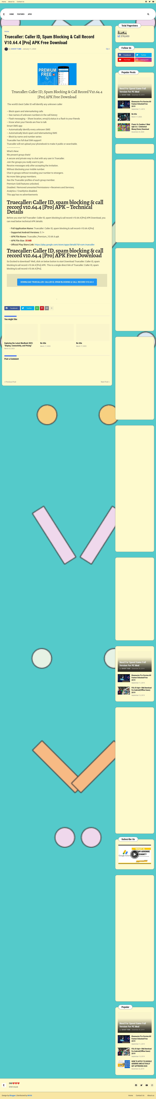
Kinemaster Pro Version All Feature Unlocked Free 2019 (141, 103)
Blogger (13, 1095)
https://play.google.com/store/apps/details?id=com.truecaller (64, 244)
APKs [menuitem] (30, 14)
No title (43, 343)
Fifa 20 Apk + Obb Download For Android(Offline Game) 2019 (141, 690)
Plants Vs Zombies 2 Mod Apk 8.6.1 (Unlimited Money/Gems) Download (141, 126)
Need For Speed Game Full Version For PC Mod (133, 90)
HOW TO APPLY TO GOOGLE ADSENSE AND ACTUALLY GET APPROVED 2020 (142, 1063)
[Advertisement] (135, 200)
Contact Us (20, 2)
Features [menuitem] (20, 14)
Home (4, 2)
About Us (11, 2)
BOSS (30, 1095)
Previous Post (11, 382)
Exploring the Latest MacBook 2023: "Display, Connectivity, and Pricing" (18, 344)
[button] (148, 14)
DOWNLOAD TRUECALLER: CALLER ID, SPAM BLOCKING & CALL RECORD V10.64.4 (57, 282)
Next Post (104, 382)
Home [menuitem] (12, 14)
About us (150, 1095)
